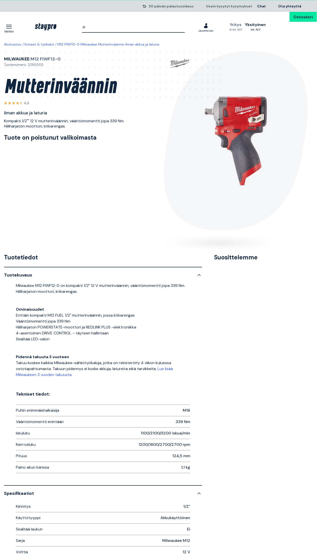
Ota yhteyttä (289, 6)
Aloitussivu (12, 44)
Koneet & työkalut (39, 44)
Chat (261, 6)
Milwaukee (16, 59)
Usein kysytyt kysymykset (229, 6)
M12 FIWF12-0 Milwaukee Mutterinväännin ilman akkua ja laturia (108, 44)
